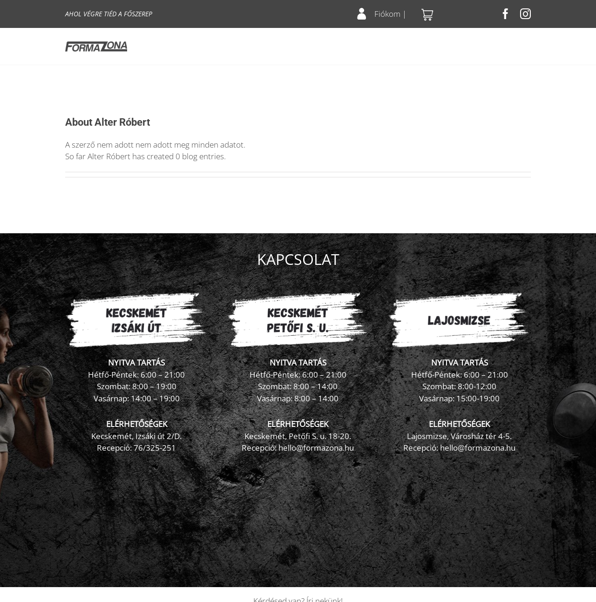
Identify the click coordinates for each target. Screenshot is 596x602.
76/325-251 (155, 447)
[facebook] (505, 13)
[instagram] (525, 13)
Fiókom (387, 13)
